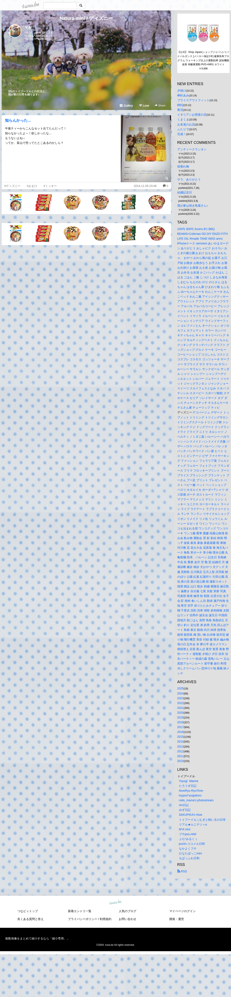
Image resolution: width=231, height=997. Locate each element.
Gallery (126, 105)
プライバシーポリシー (82, 919)
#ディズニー (12, 186)
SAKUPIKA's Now (190, 814)
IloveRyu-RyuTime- (191, 790)
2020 (180, 712)
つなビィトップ (27, 911)
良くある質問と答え (30, 919)
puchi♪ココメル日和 (192, 843)
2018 (180, 722)
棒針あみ (183, 95)
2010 (180, 761)
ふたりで (183, 129)
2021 (180, 707)
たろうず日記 (188, 785)
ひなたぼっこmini (190, 853)
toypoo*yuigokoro (190, 795)
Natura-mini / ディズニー (86, 18)
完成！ (181, 134)
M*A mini (184, 829)
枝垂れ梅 (183, 166)
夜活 (180, 109)
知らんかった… (18, 120)
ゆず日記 (185, 810)
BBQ (180, 105)
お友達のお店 (186, 124)
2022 (180, 703)
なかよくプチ (188, 848)
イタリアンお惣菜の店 (192, 114)
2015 (180, 736)
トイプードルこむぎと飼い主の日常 (202, 819)
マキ (28, 27)
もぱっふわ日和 (189, 858)
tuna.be (115, 902)
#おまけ (32, 186)
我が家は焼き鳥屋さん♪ (192, 205)
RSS (182, 871)
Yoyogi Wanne (188, 781)
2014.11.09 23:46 (145, 186)
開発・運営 (176, 919)
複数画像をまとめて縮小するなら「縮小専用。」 (37, 938)
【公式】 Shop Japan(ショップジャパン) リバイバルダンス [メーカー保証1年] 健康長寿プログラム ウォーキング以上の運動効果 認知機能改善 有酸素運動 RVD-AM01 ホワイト (203, 58)
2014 (180, 741)
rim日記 (184, 805)
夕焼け (181, 90)
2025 (180, 688)
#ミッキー (50, 186)
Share (160, 105)
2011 (180, 756)
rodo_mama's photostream (196, 800)
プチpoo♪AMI (187, 834)
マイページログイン (182, 911)
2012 (180, 751)
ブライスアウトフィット (193, 100)
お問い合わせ (127, 919)
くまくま (183, 119)
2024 (180, 693)
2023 (180, 698)
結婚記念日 (184, 192)
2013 (180, 746)
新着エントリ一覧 (79, 911)
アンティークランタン (192, 149)
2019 (180, 717)
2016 (180, 732)
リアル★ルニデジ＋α (193, 824)
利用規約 (105, 919)
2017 (180, 727)
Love (144, 105)
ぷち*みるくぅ (188, 839)
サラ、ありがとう (189, 179)
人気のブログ (127, 911)
